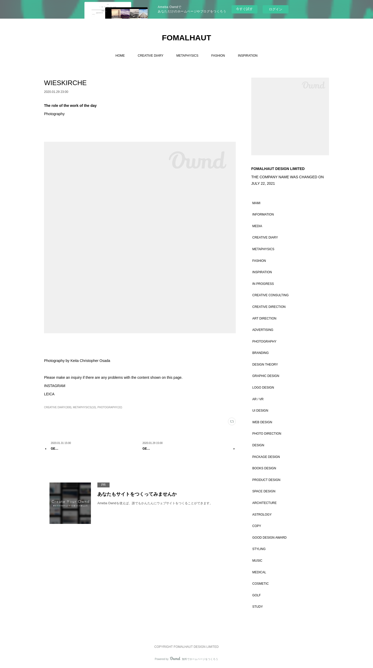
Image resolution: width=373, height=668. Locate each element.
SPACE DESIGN (263, 491)
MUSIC (257, 560)
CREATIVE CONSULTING (270, 295)
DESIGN (258, 445)
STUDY (257, 606)
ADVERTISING (262, 330)
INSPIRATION (247, 55)
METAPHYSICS (187, 55)
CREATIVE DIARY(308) (57, 407)
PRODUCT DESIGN (266, 480)
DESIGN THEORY (265, 364)
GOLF (256, 595)
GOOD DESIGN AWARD (269, 537)
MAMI (256, 203)
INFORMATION (263, 214)
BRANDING (260, 353)
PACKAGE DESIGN (266, 457)
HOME (120, 55)
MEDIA (257, 226)
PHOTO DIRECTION (266, 433)
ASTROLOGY (262, 514)
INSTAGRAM (54, 386)
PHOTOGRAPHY (264, 341)
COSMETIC (260, 583)
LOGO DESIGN (263, 387)
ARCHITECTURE (264, 503)
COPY (256, 526)
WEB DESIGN (262, 422)
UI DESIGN (260, 410)
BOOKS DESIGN (264, 468)
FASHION (218, 55)
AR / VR (257, 399)
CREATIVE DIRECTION (268, 307)
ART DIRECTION (264, 318)
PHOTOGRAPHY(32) (109, 407)
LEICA (49, 394)
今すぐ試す (244, 9)
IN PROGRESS (263, 284)
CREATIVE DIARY (150, 55)
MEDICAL (259, 572)
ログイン (275, 9)
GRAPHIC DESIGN (265, 376)
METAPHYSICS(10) (84, 407)
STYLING (259, 549)
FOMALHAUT (186, 37)
